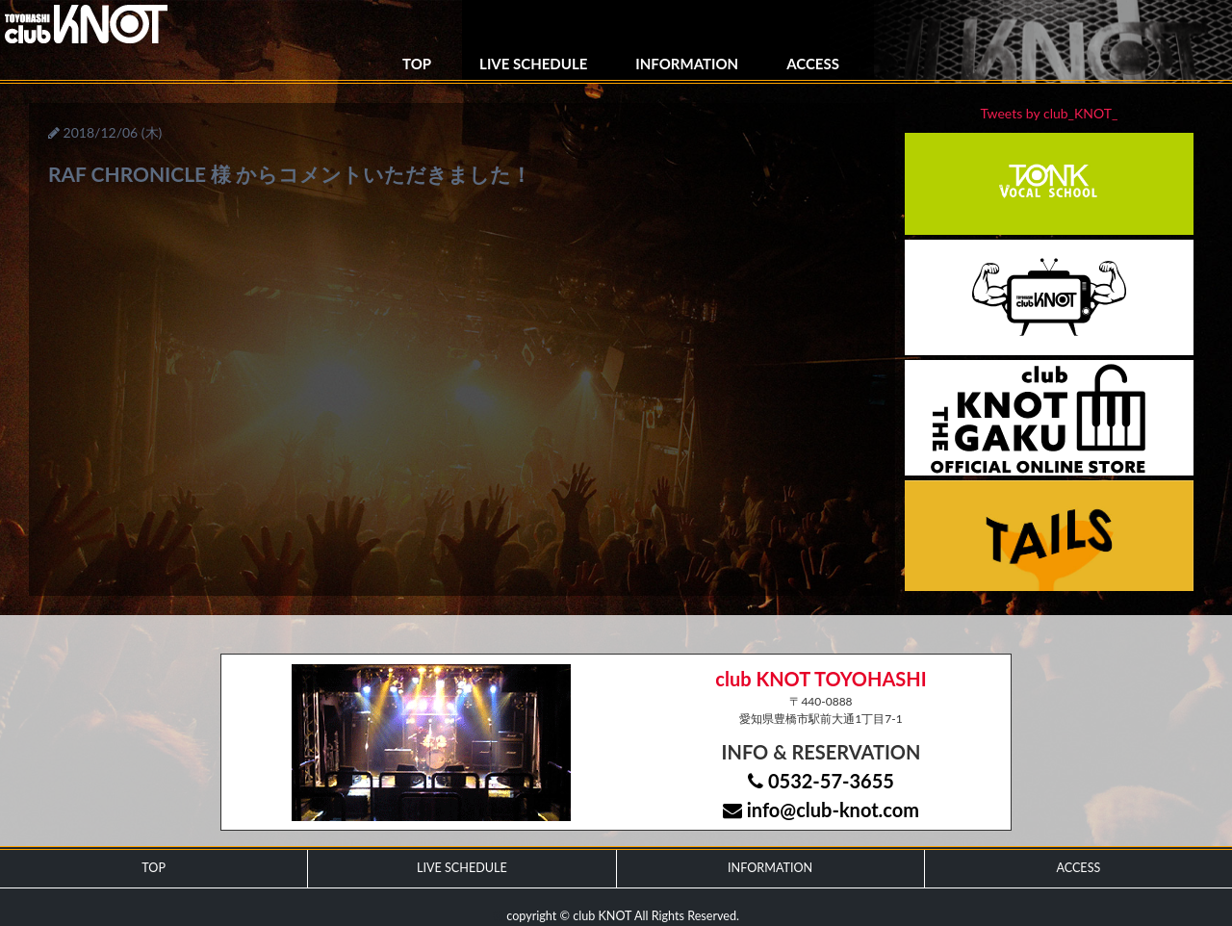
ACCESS (812, 63)
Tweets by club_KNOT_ (1049, 113)
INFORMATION (686, 63)
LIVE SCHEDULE (533, 63)
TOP (416, 63)
